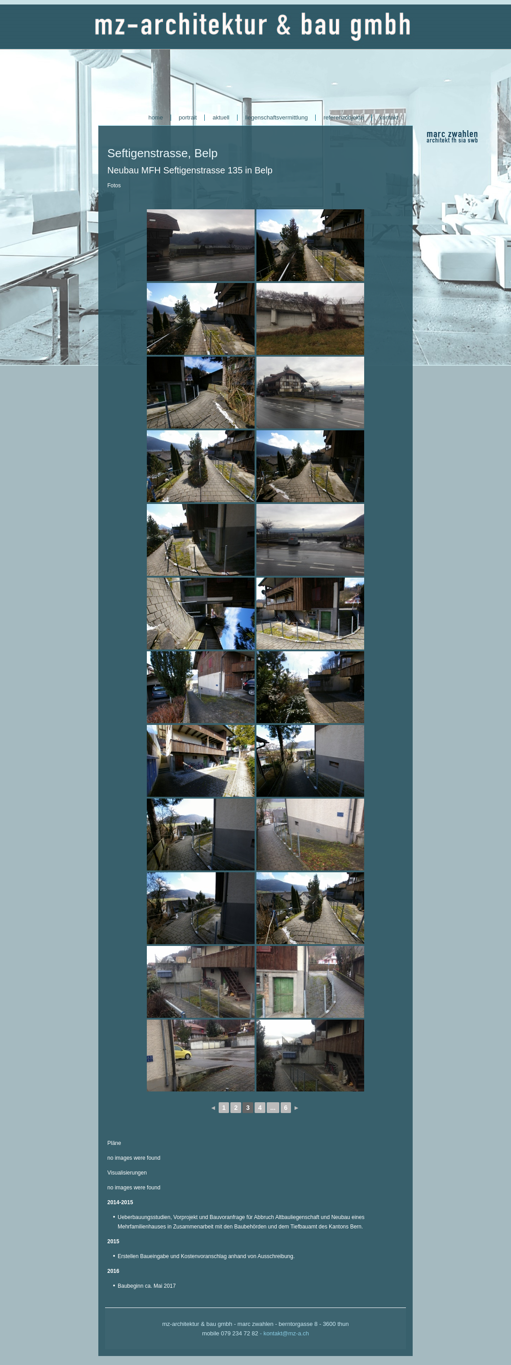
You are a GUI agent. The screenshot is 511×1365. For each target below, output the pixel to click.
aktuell (220, 117)
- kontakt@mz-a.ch (284, 1333)
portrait (188, 117)
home (155, 117)
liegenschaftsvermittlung (276, 117)
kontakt (388, 117)
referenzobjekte (343, 117)
